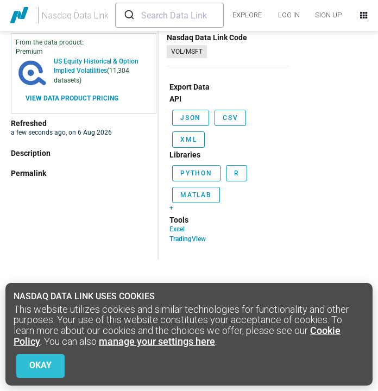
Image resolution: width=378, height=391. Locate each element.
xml (188, 139)
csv (230, 118)
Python (196, 173)
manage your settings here (157, 341)
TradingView (187, 239)
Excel (177, 229)
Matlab (196, 195)
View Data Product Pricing (72, 98)
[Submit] (128, 15)
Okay (40, 365)
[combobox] (169, 15)
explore (247, 15)
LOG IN (289, 15)
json (190, 118)
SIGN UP (328, 15)
